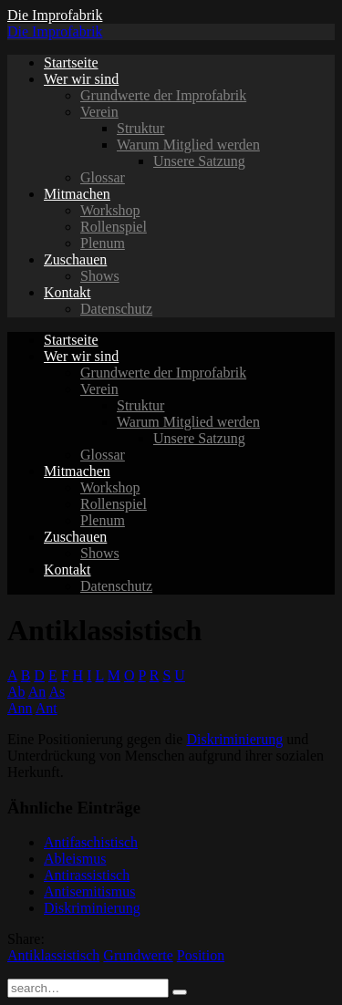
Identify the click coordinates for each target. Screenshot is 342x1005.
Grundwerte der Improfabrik (163, 95)
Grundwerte (137, 955)
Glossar (102, 177)
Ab (16, 691)
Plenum (102, 243)
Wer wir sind (81, 79)
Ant (46, 708)
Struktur (140, 128)
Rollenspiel (113, 226)
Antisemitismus (89, 891)
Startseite (71, 62)
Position (200, 955)
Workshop (110, 210)
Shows (99, 276)
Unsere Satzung (199, 161)
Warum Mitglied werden (188, 144)
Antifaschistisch (91, 842)
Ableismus (75, 858)
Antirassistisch (87, 875)
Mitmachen (77, 194)
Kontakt (67, 292)
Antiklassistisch (53, 955)
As (56, 691)
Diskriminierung (234, 739)
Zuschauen (75, 259)
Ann (20, 708)
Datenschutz (116, 308)
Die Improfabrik (54, 15)
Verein (99, 111)
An (37, 691)
